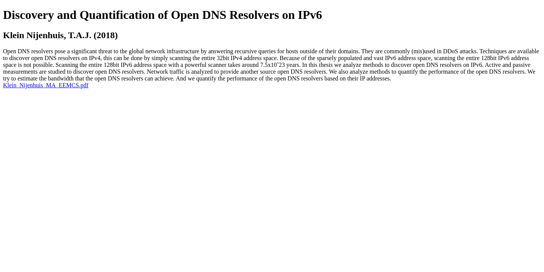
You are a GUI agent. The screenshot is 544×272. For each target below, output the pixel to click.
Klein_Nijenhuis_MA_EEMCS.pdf (45, 85)
